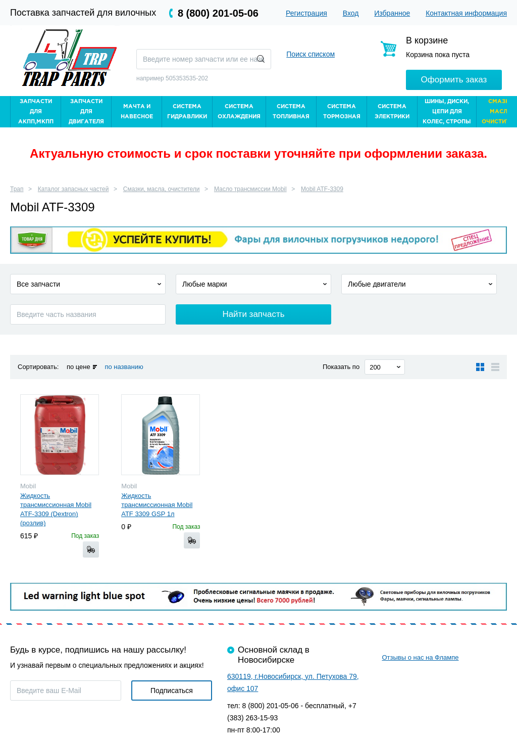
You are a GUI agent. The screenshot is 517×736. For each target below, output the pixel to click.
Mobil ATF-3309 (322, 189)
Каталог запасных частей (73, 189)
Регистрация (306, 13)
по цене (78, 367)
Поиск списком (310, 54)
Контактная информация (466, 13)
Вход (351, 13)
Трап (17, 189)
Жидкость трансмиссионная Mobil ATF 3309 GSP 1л (156, 505)
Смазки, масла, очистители (161, 189)
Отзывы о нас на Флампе (420, 657)
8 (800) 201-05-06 (218, 13)
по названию (124, 367)
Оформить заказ (454, 79)
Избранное (392, 13)
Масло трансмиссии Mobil (250, 189)
